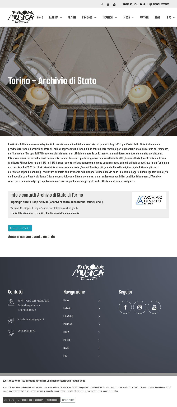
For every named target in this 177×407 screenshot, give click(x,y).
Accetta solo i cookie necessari (30, 399)
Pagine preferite (161, 4)
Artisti (72, 17)
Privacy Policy (68, 399)
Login (142, 4)
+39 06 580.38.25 (26, 331)
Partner (144, 17)
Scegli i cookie (53, 399)
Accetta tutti (9, 399)
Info (81, 356)
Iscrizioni (108, 17)
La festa (53, 17)
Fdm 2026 (87, 17)
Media (127, 17)
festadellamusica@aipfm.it (31, 319)
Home (40, 17)
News (157, 17)
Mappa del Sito (130, 4)
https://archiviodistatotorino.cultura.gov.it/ (56, 208)
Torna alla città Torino (20, 228)
